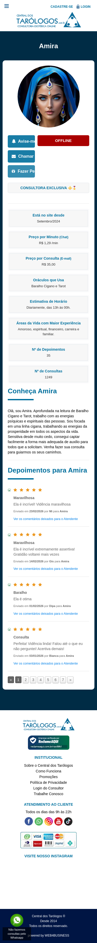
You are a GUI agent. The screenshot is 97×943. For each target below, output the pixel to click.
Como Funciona (48, 771)
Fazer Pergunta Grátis (23, 171)
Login (84, 6)
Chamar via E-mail (23, 156)
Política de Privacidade (48, 782)
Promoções (48, 777)
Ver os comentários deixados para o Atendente (45, 519)
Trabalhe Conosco (48, 794)
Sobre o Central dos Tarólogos (48, 765)
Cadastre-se (61, 6)
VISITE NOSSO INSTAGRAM (48, 856)
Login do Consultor (48, 788)
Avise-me (23, 141)
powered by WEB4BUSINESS (48, 935)
